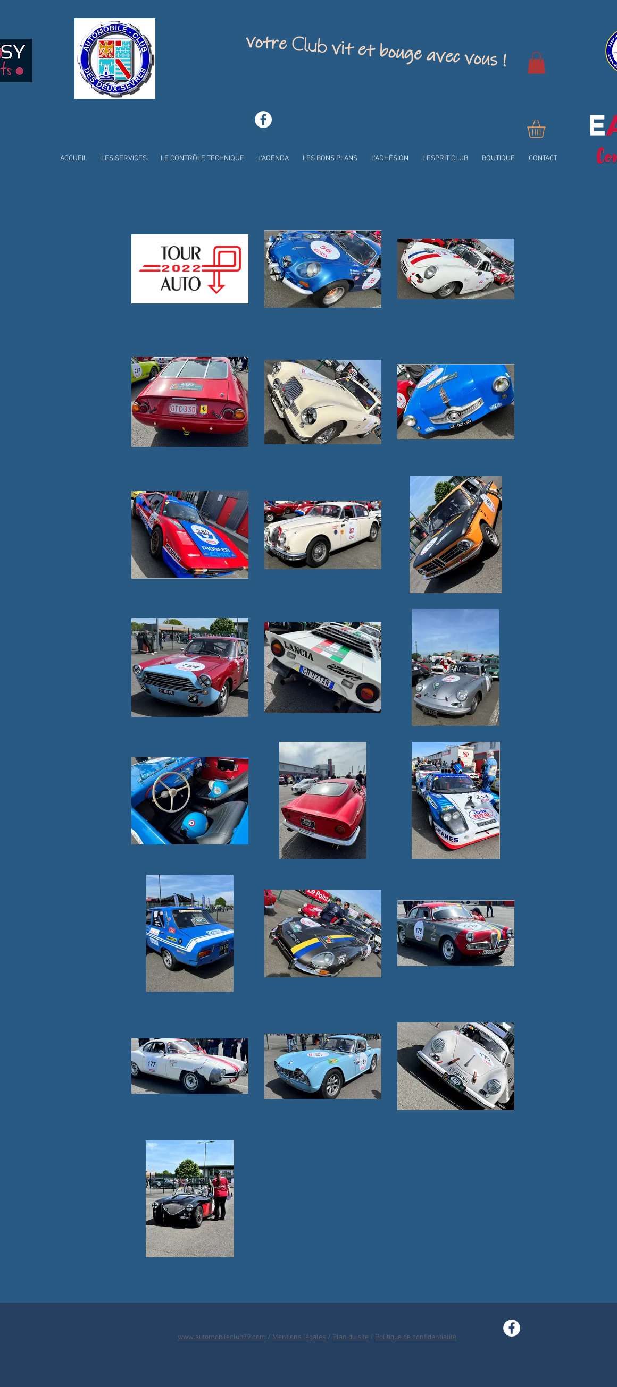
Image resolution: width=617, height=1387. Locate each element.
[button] (536, 63)
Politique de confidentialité (415, 1337)
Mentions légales (299, 1337)
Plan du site (350, 1337)
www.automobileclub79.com (222, 1337)
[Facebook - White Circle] (263, 119)
